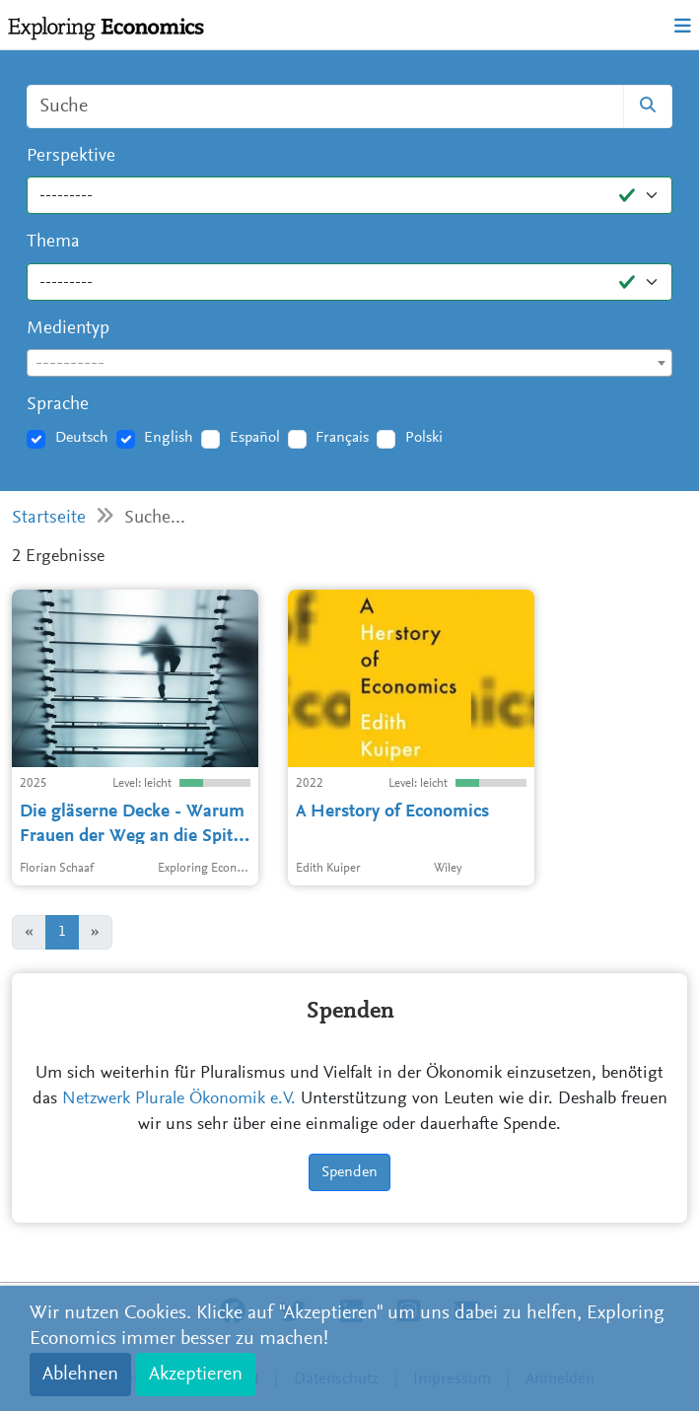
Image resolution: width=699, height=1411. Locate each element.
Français (342, 438)
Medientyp (68, 328)
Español (255, 438)
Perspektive (71, 156)
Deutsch (81, 438)
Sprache (58, 404)
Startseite (49, 518)
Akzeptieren (196, 1374)
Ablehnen (80, 1374)
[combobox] (349, 363)
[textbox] (349, 364)
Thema (53, 242)
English (168, 438)
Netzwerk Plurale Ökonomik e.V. (179, 1099)
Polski (424, 438)
